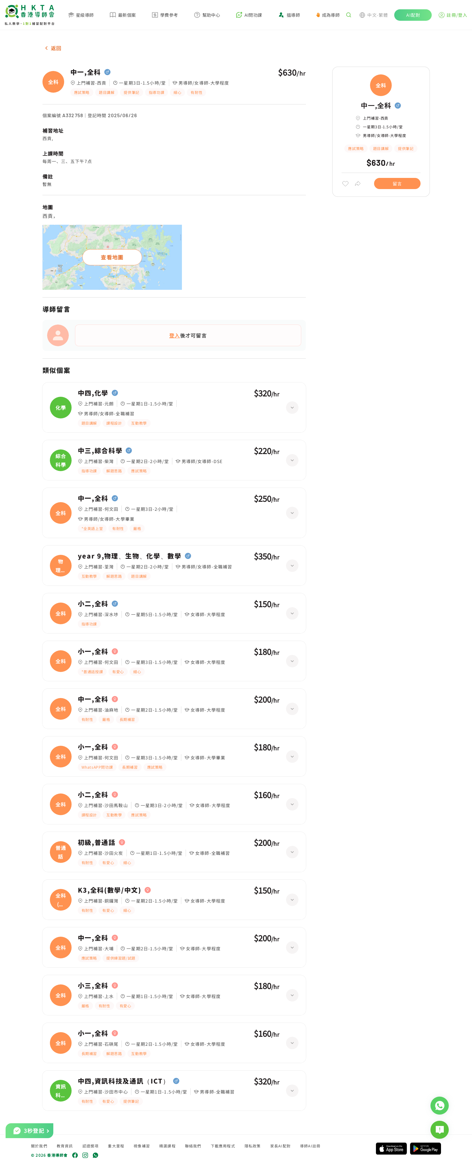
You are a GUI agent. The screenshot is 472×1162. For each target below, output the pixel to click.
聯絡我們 (193, 1145)
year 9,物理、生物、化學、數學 (130, 556)
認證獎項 (90, 1145)
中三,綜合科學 (100, 450)
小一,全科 (93, 651)
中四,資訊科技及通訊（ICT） (124, 1081)
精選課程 (167, 1145)
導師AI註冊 (310, 1145)
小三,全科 (93, 985)
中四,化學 (93, 393)
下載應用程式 (223, 1145)
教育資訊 (65, 1145)
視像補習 (142, 1145)
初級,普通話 (97, 842)
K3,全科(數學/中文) (109, 890)
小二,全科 (93, 603)
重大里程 (116, 1145)
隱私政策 (253, 1145)
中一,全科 (85, 72)
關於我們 (39, 1145)
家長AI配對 (280, 1145)
